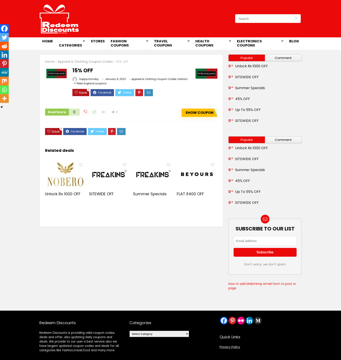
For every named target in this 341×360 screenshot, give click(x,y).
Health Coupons (204, 43)
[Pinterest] (4, 63)
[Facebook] (4, 28)
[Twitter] (4, 37)
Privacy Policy (230, 347)
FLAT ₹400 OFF (190, 194)
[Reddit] (4, 46)
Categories (70, 45)
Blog (294, 41)
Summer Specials (150, 194)
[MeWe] (4, 72)
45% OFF (242, 98)
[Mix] (4, 81)
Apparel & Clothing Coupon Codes (85, 61)
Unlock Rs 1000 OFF (62, 194)
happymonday (85, 79)
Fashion (182, 79)
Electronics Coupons (249, 43)
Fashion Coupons (120, 43)
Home (47, 41)
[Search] (296, 18)
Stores (98, 41)
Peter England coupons (91, 83)
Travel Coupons (163, 43)
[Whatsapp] (4, 89)
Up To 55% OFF (248, 109)
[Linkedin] (4, 54)
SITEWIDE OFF (101, 194)
